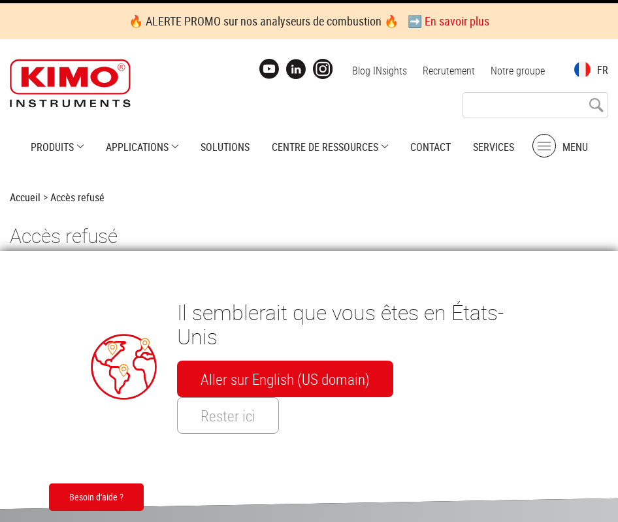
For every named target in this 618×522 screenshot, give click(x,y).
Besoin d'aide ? (96, 497)
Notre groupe (518, 70)
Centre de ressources (325, 147)
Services (493, 147)
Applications (137, 147)
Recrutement (449, 70)
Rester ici (228, 415)
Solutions (225, 147)
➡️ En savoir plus (448, 21)
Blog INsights (379, 70)
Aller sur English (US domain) (285, 378)
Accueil (25, 197)
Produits (52, 147)
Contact (430, 147)
